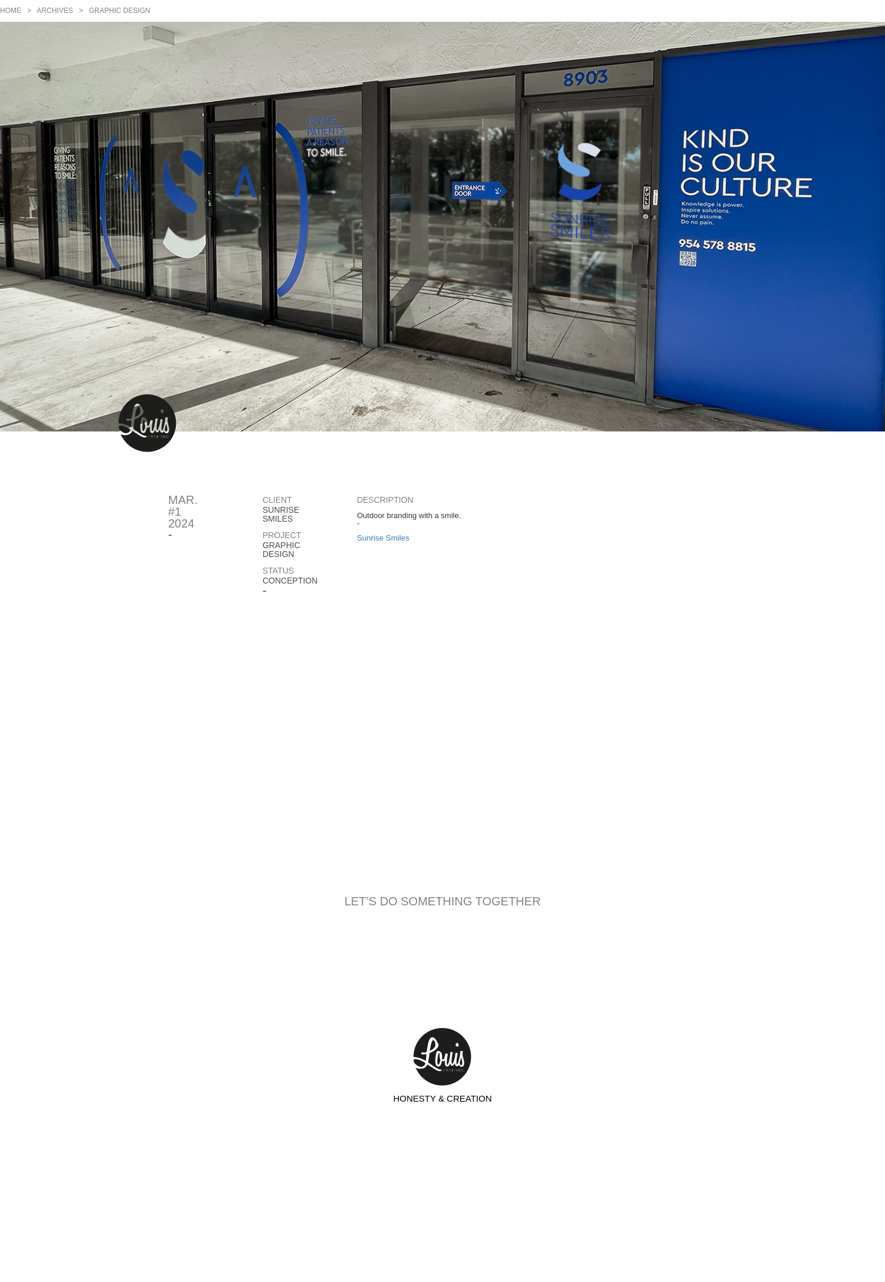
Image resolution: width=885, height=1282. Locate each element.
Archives (55, 10)
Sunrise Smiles (383, 537)
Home (10, 10)
